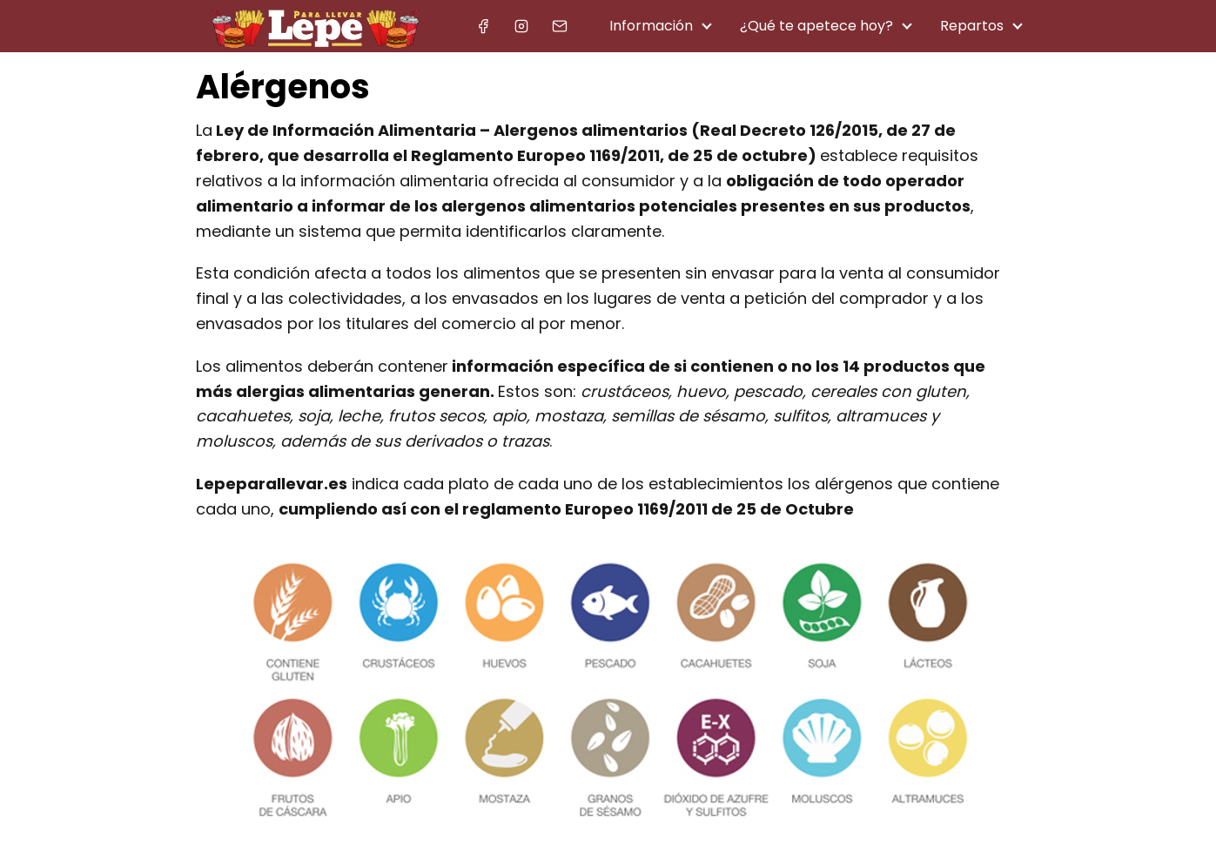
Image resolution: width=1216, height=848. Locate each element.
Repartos (972, 26)
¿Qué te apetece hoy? (816, 26)
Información (651, 26)
